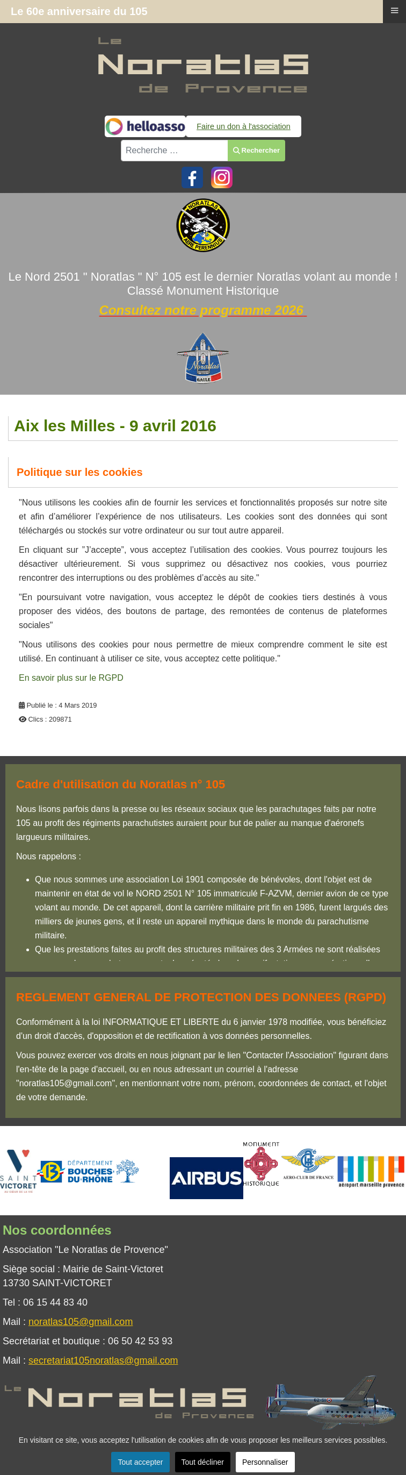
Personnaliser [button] (265, 1462)
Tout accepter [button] (140, 1462)
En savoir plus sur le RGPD (71, 677)
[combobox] (174, 150)
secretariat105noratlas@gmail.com (103, 1360)
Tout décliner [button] (203, 1462)
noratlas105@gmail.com (80, 1321)
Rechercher (256, 150)
